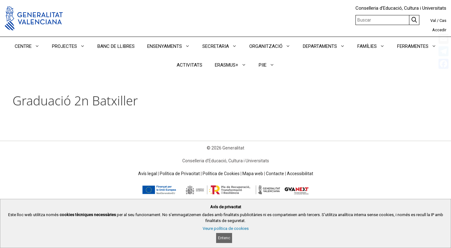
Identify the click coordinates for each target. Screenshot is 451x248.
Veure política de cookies (226, 228)
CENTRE (30, 46)
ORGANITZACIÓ (273, 46)
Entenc (224, 237)
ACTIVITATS (189, 65)
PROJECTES (71, 46)
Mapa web (252, 173)
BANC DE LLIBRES (116, 46)
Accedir (439, 30)
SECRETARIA (222, 46)
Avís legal (147, 173)
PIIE (270, 65)
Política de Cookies (221, 173)
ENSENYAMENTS (171, 46)
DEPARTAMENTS (327, 46)
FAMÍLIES (374, 46)
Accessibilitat (300, 173)
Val (433, 20)
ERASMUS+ (233, 65)
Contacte (275, 173)
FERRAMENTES (420, 46)
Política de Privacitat (180, 173)
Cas (442, 20)
